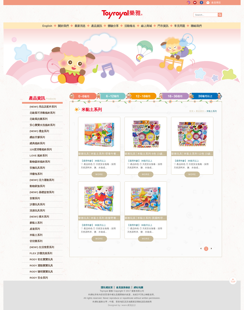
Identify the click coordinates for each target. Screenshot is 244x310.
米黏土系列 (36, 235)
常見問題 (179, 26)
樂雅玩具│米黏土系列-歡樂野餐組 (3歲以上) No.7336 (99, 218)
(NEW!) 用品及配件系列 (43, 106)
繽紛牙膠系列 (37, 137)
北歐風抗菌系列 (38, 119)
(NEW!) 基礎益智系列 (42, 192)
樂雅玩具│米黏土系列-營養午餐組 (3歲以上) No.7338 (99, 153)
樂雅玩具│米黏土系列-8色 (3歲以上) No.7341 (146, 153)
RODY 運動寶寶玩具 (41, 265)
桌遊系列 (35, 229)
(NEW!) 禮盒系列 (39, 131)
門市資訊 (163, 26)
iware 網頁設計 (128, 305)
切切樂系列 (36, 241)
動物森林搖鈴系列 (40, 161)
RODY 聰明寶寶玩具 (41, 271)
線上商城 (146, 26)
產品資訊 (96, 26)
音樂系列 (35, 198)
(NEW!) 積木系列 (39, 216)
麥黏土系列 (36, 222)
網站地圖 (138, 287)
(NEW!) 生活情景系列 (42, 247)
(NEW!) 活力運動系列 (42, 180)
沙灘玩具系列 (37, 204)
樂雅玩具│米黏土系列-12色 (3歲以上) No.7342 (192, 153)
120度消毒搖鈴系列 (41, 149)
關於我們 (63, 26)
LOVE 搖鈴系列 (38, 155)
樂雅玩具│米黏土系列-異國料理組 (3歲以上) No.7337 (146, 218)
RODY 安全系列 (39, 277)
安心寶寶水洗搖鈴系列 (42, 125)
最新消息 (80, 26)
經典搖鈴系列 (37, 143)
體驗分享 (113, 26)
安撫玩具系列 (37, 167)
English (47, 26)
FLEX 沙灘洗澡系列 (41, 253)
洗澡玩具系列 (37, 210)
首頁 (191, 111)
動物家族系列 (37, 186)
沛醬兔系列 (36, 174)
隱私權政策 (107, 287)
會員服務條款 (123, 287)
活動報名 (129, 26)
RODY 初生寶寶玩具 (41, 259)
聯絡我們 (196, 26)
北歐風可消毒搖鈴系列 (42, 112)
